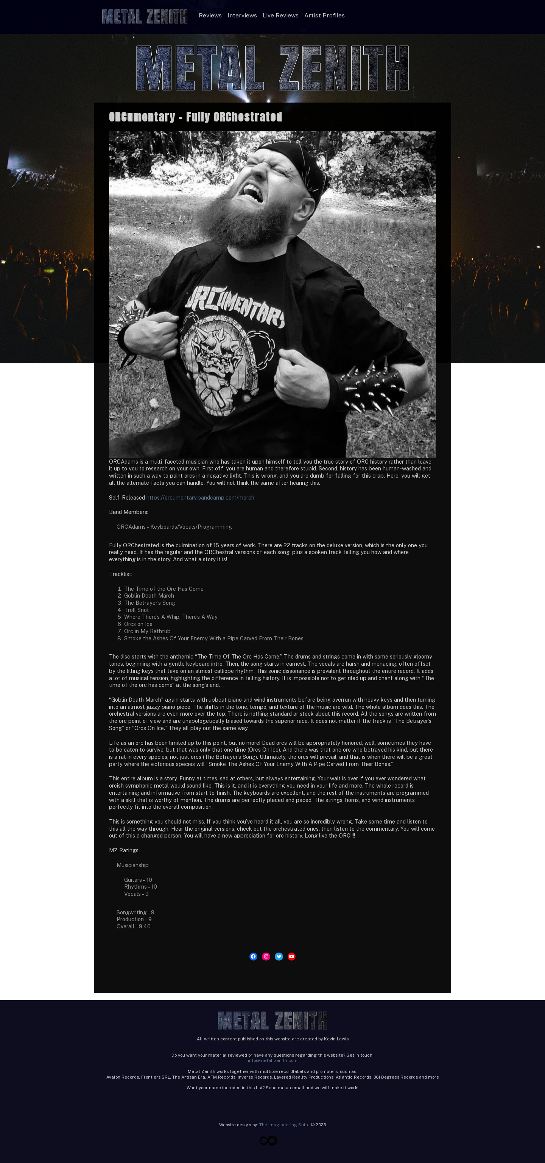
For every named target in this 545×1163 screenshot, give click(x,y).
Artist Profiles (324, 15)
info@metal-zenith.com (272, 1060)
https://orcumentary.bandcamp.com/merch (200, 497)
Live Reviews (281, 15)
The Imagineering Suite (284, 1124)
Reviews (210, 15)
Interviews (242, 15)
